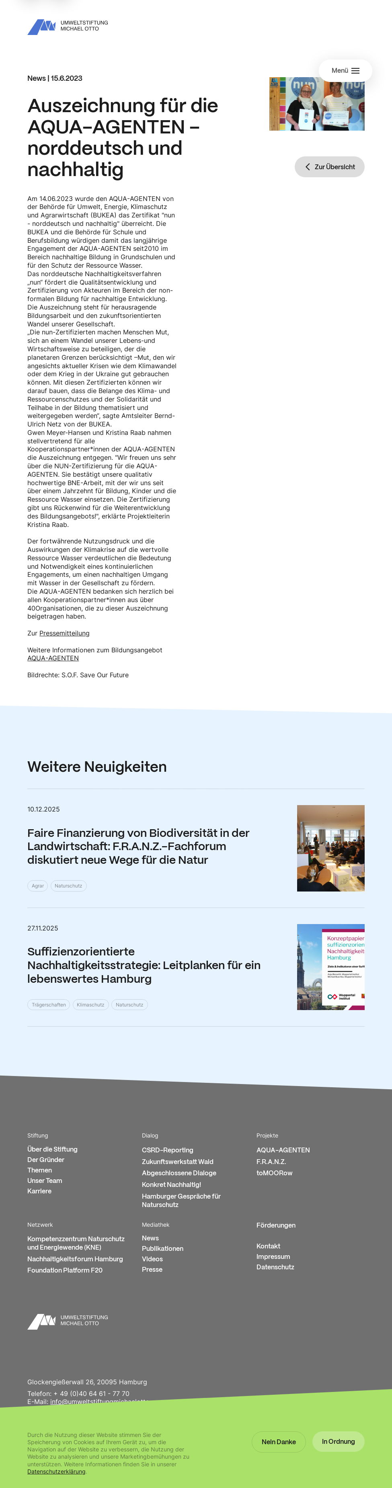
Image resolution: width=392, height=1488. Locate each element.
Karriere (39, 1192)
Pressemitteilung (64, 633)
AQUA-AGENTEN (53, 658)
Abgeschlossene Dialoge (179, 1173)
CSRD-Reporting (167, 1151)
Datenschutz (275, 1268)
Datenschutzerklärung (56, 1471)
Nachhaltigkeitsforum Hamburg (75, 1259)
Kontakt (268, 1247)
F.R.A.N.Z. (271, 1162)
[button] (279, 1442)
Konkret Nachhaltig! (171, 1185)
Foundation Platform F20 (65, 1271)
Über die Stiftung (52, 1150)
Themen (39, 1171)
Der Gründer (45, 1160)
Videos (152, 1259)
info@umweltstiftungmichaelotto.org (106, 1402)
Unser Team (44, 1181)
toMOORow (275, 1173)
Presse (152, 1270)
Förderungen (276, 1226)
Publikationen (162, 1249)
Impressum (273, 1257)
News (150, 1239)
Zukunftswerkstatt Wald (177, 1162)
